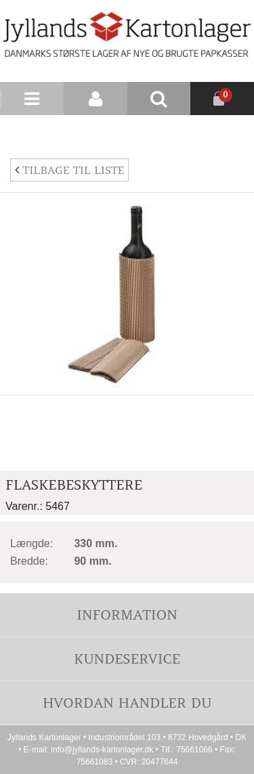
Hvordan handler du (127, 702)
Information (127, 614)
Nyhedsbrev (221, 131)
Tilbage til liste (69, 170)
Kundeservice (127, 658)
